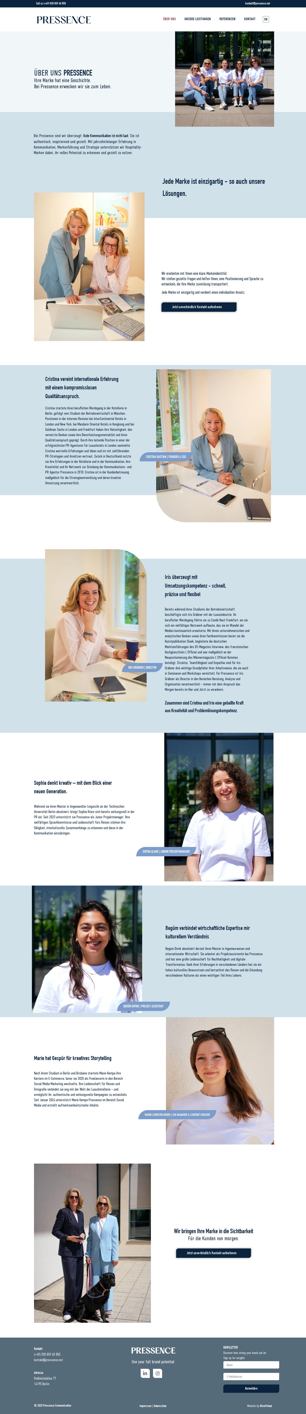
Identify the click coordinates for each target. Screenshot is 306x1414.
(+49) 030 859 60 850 (55, 3)
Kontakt (250, 19)
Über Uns (169, 19)
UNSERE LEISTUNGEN (197, 19)
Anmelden (251, 1389)
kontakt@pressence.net (257, 3)
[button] (166, 457)
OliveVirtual (266, 1406)
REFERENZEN (228, 19)
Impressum (145, 1406)
